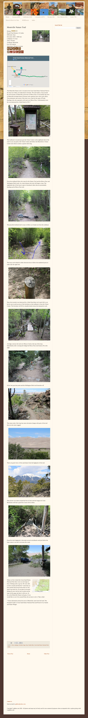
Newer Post (10, 653)
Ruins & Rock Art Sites (12, 20)
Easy (27, 645)
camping (16, 645)
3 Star (12, 645)
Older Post (46, 653)
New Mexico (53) (62, 17)
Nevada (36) (50, 17)
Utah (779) (73, 17)
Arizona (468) (16, 17)
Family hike (31, 645)
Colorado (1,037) (40, 17)
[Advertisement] (68, 42)
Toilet (9, 646)
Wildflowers (25, 20)
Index (33, 20)
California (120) (27, 17)
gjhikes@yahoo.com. (20, 704)
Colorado (21, 645)
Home (7, 17)
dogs (24, 645)
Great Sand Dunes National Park (41, 645)
